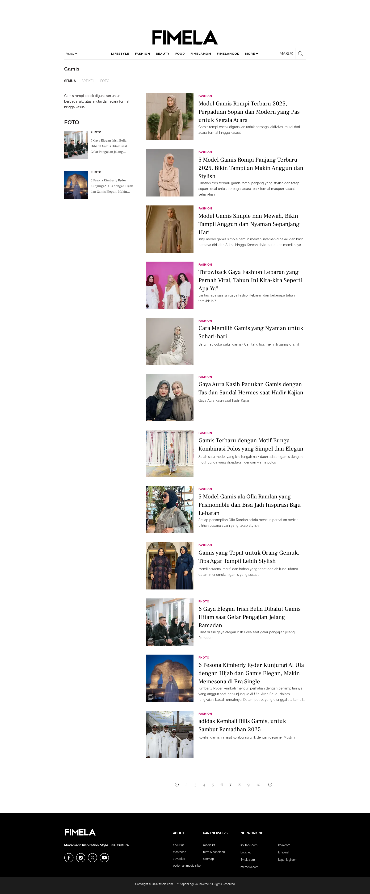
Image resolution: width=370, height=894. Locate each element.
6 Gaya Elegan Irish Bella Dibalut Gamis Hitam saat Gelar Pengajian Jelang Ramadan (109, 146)
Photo (96, 132)
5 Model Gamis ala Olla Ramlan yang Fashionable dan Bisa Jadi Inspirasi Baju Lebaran (249, 504)
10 (258, 784)
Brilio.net (283, 852)
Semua (70, 81)
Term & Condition (214, 852)
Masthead (179, 852)
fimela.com (166, 884)
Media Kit (209, 845)
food (180, 53)
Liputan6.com (248, 845)
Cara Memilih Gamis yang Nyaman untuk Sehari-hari (250, 332)
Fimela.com (247, 859)
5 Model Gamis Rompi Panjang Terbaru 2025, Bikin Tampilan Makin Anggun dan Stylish (250, 167)
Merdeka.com (249, 867)
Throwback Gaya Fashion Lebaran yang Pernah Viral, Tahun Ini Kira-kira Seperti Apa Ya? (250, 280)
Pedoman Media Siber (187, 865)
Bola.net (245, 852)
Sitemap (208, 859)
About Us (178, 845)
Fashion (205, 96)
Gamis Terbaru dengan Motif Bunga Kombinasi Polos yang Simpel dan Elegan (250, 444)
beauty (163, 53)
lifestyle (120, 53)
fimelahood (228, 53)
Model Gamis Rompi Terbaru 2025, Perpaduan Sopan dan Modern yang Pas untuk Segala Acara (249, 111)
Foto (104, 81)
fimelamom (200, 53)
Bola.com (284, 845)
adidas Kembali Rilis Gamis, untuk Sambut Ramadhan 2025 (242, 725)
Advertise (179, 859)
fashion (142, 53)
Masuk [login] (286, 53)
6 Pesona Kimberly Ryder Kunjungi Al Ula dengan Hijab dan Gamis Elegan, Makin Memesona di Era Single (112, 186)
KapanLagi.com (287, 859)
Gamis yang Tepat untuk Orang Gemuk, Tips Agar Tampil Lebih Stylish (248, 557)
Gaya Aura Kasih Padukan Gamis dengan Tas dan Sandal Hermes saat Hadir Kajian (250, 388)
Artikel (88, 81)
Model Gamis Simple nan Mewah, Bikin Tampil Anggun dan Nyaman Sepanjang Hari (248, 223)
